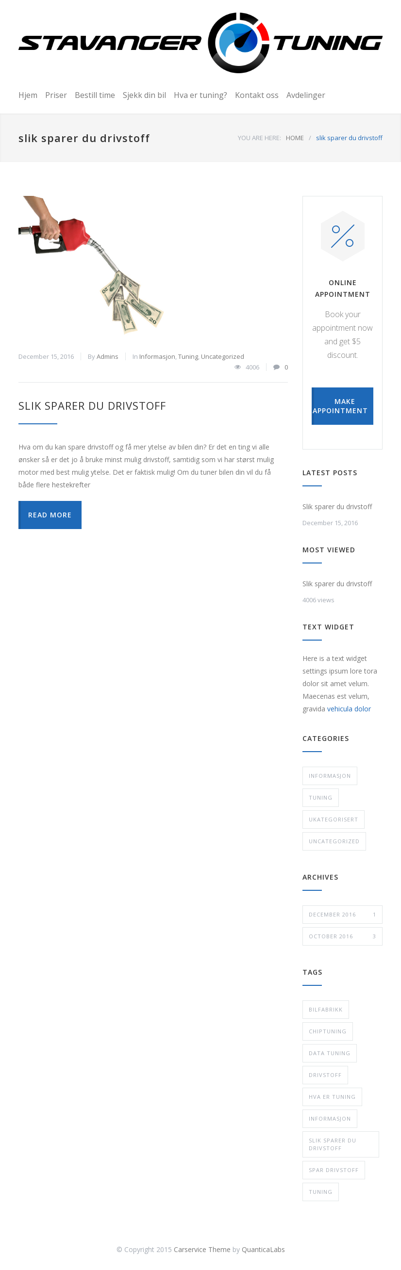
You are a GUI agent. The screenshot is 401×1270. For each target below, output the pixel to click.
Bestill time (95, 95)
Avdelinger (305, 95)
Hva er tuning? (200, 95)
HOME (295, 137)
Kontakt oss (257, 95)
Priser (56, 95)
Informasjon (157, 356)
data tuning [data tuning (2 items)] (330, 1053)
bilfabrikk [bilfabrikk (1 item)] (326, 1009)
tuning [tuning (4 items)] (321, 1191)
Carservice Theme (202, 1249)
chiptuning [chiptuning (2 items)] (328, 1031)
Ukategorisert (333, 819)
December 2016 (342, 914)
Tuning (188, 356)
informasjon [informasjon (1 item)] (330, 1118)
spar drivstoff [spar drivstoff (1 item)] (334, 1170)
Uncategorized (222, 356)
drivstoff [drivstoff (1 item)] (325, 1074)
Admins (107, 356)
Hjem (27, 95)
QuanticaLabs (263, 1249)
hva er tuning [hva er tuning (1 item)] (332, 1096)
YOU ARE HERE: (259, 137)
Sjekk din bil (144, 95)
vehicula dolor (349, 708)
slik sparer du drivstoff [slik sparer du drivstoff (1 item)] (332, 1144)
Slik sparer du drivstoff (92, 405)
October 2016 (342, 936)
